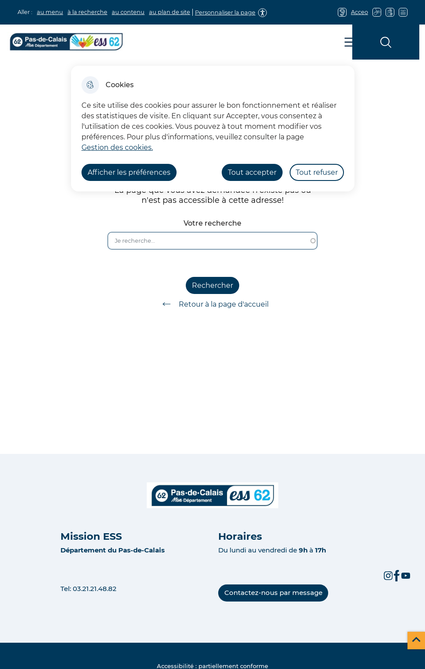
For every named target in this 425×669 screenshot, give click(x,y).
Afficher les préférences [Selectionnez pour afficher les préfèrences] (129, 172)
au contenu (128, 12)
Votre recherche (212, 223)
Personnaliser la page (225, 12)
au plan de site (169, 12)
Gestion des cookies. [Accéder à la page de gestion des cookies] (117, 147)
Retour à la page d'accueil (212, 304)
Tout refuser (317, 172)
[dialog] (212, 128)
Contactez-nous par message (273, 592)
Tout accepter (252, 172)
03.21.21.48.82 (95, 588)
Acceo (359, 12)
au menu (50, 12)
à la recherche (87, 12)
